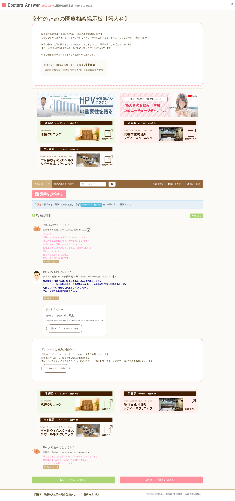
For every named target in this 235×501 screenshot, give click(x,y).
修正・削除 (194, 184)
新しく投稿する (161, 479)
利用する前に (175, 184)
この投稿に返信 (73, 479)
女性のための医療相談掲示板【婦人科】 (81, 19)
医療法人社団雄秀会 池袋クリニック (61, 65)
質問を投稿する (49, 194)
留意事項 (158, 184)
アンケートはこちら (55, 368)
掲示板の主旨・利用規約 (91, 205)
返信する (196, 216)
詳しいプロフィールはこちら (64, 328)
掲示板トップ (42, 184)
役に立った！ (51, 261)
